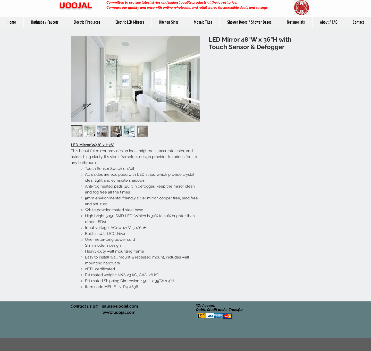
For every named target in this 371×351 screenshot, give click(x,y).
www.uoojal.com (119, 312)
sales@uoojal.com (120, 306)
